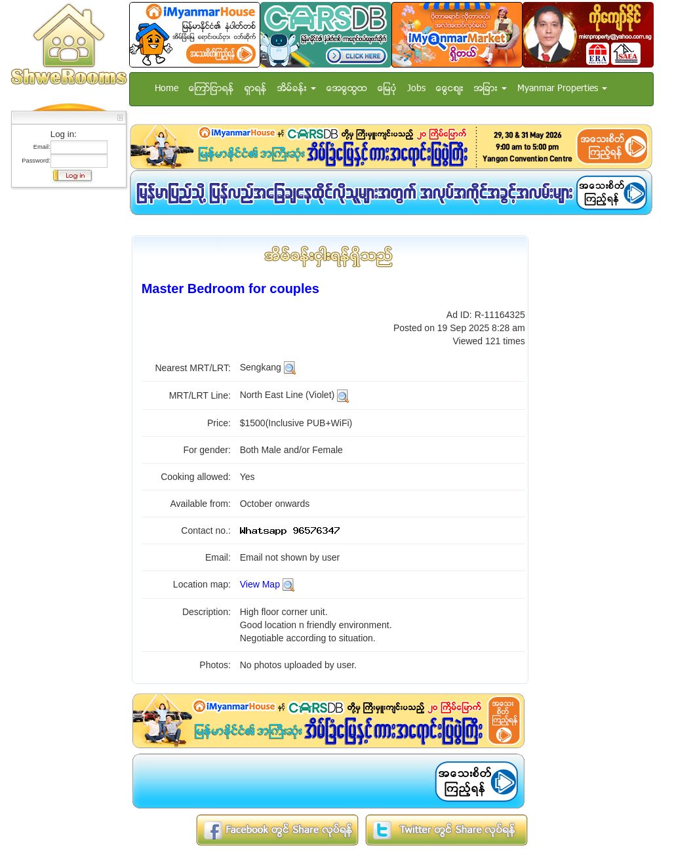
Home (166, 89)
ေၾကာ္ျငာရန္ (211, 89)
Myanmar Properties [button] (562, 89)
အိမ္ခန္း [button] (296, 89)
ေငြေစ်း (450, 89)
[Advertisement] (64, 390)
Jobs (416, 89)
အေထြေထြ (347, 89)
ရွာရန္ (256, 89)
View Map (260, 584)
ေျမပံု (387, 89)
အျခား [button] (490, 89)
